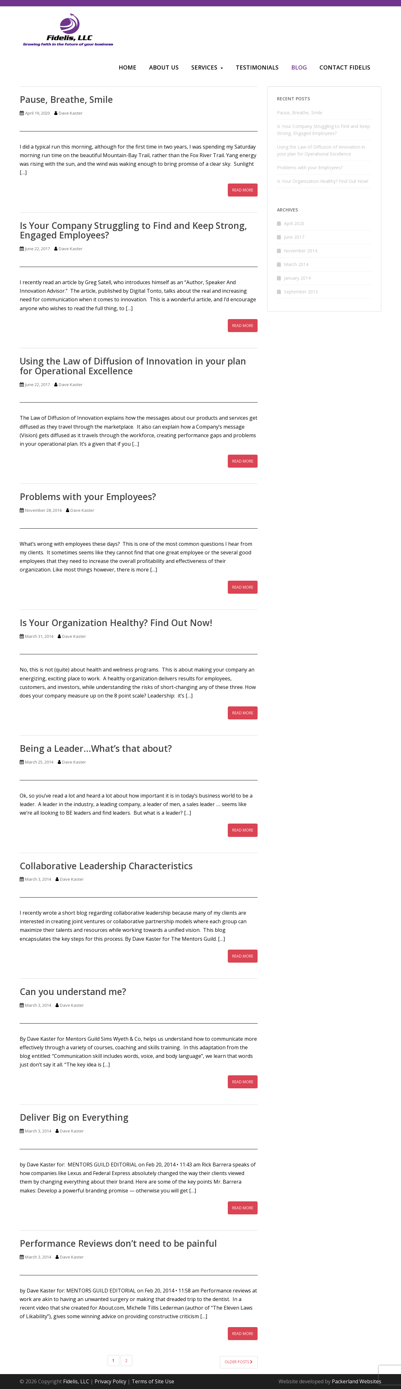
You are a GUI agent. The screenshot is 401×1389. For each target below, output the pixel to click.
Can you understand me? (73, 991)
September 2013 (301, 292)
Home (127, 67)
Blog (299, 67)
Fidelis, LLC (76, 1381)
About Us (164, 67)
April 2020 (294, 223)
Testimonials (257, 67)
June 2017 (294, 237)
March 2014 (296, 264)
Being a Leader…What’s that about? (96, 748)
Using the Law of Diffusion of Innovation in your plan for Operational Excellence (133, 366)
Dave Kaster (70, 113)
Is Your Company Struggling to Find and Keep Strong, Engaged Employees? (133, 230)
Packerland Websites (356, 1381)
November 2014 (300, 251)
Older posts (239, 1362)
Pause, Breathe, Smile (66, 99)
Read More (242, 190)
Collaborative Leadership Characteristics (106, 866)
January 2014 (297, 278)
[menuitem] (127, 67)
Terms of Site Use (153, 1381)
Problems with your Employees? (88, 497)
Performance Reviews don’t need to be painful (118, 1243)
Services (204, 67)
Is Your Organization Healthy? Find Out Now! (116, 623)
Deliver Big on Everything (74, 1117)
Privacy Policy (110, 1381)
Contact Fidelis (344, 67)
